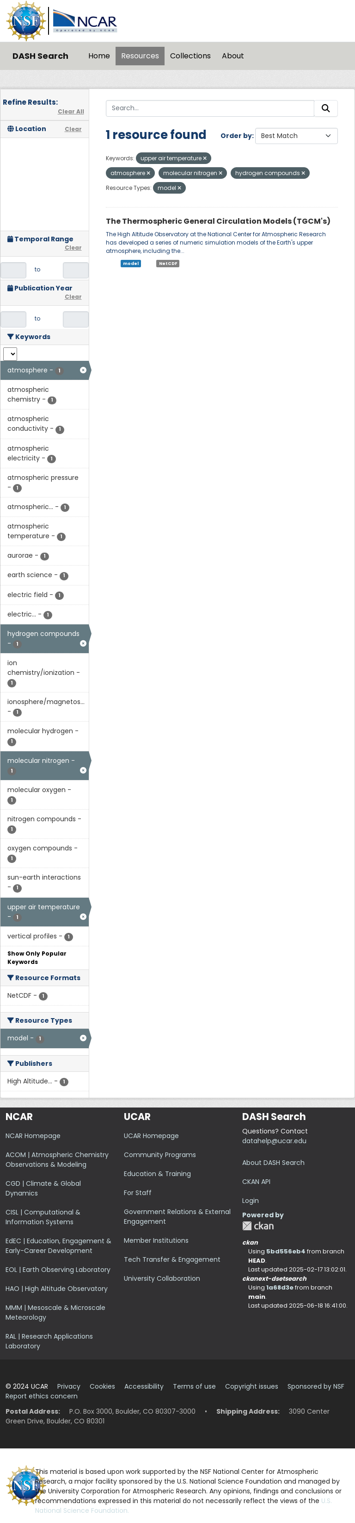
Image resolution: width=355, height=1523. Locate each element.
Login (250, 1200)
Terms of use (194, 1386)
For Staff (138, 1192)
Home (99, 55)
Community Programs (160, 1154)
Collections (190, 55)
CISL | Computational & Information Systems (43, 1217)
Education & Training (157, 1173)
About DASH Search (273, 1162)
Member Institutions (156, 1240)
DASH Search (40, 56)
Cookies (102, 1386)
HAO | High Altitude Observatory (57, 1288)
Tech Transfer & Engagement (172, 1259)
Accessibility (144, 1386)
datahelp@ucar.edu (274, 1140)
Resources (140, 55)
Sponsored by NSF (316, 1386)
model (131, 263)
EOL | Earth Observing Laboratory (58, 1269)
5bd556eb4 (286, 1251)
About (233, 55)
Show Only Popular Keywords (37, 958)
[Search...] (210, 108)
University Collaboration (162, 1278)
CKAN (258, 1226)
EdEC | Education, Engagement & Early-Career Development (58, 1245)
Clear (73, 129)
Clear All (71, 111)
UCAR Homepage (151, 1135)
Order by (236, 135)
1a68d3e (280, 1287)
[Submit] (326, 108)
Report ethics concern (42, 1396)
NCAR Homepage (33, 1135)
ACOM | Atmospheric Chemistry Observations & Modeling (57, 1159)
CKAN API (256, 1181)
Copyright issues (251, 1386)
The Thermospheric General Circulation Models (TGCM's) (218, 221)
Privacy (68, 1386)
